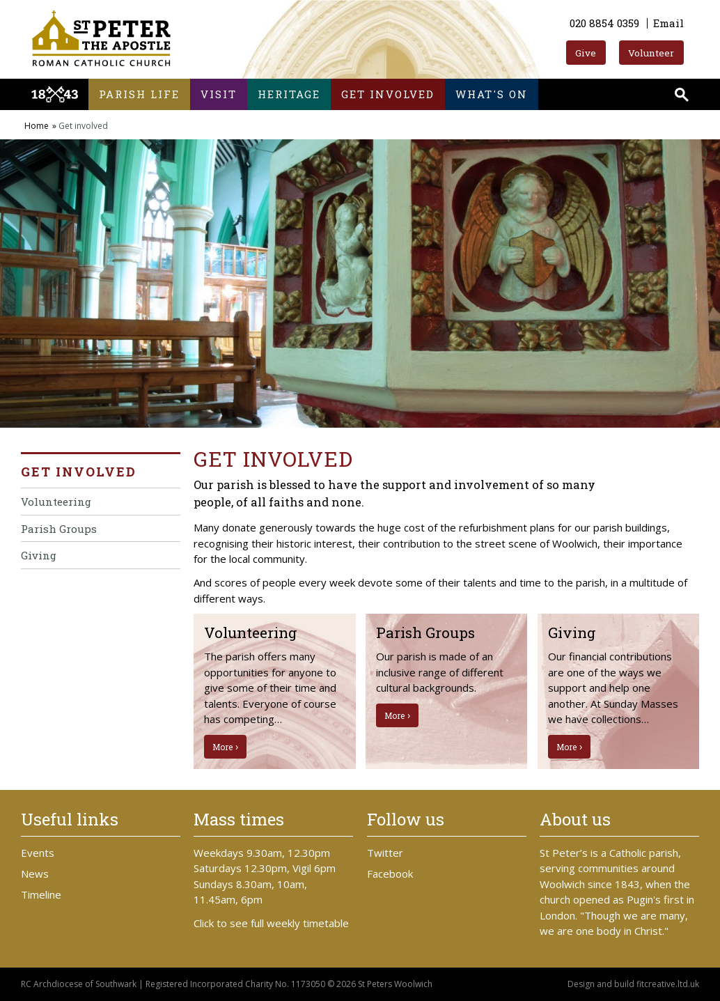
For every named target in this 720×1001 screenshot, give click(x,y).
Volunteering (56, 501)
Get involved (388, 94)
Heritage (289, 94)
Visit (219, 94)
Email (668, 23)
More (222, 746)
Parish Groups (59, 528)
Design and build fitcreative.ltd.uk (633, 984)
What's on (491, 94)
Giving (38, 555)
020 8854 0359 (604, 23)
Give (585, 53)
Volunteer (651, 53)
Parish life (139, 94)
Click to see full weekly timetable (271, 923)
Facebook (390, 873)
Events (37, 853)
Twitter (385, 853)
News (35, 873)
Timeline (41, 894)
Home (36, 126)
